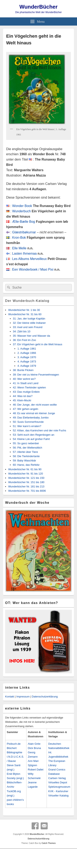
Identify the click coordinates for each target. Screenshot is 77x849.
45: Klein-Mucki (22, 400)
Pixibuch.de (14, 743)
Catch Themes (49, 843)
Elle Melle (19, 248)
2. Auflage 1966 (26, 352)
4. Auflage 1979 (26, 365)
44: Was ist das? (23, 396)
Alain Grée (34, 743)
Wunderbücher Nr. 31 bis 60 (24, 314)
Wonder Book (22, 206)
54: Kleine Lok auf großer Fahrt (31, 439)
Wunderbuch (21, 211)
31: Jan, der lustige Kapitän (29, 318)
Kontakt (9, 696)
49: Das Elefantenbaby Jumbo (31, 417)
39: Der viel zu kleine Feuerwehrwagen (36, 374)
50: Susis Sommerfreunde (28, 421)
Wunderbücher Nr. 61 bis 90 (24, 469)
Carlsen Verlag (57, 778)
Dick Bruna (34, 748)
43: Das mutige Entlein (26, 391)
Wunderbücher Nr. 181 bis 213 (26, 486)
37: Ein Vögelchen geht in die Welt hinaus (37, 344)
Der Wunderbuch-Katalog (27, 300)
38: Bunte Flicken (23, 370)
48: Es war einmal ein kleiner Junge (34, 413)
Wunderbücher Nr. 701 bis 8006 (27, 490)
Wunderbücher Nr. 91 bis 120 (25, 473)
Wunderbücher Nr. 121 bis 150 (26, 477)
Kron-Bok (19, 237)
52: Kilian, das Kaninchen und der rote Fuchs (39, 430)
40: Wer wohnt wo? (24, 378)
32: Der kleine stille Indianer (29, 322)
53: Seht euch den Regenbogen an (33, 434)
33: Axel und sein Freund (28, 327)
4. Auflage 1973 (26, 361)
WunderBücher (39, 7)
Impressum (23, 696)
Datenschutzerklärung (45, 696)
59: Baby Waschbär (24, 460)
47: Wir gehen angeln (25, 408)
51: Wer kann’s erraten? (27, 426)
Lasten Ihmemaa (24, 253)
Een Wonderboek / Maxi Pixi (32, 269)
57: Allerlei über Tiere (25, 451)
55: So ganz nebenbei (26, 443)
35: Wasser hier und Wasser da (31, 335)
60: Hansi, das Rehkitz (26, 464)
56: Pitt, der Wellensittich (27, 447)
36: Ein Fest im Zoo (24, 340)
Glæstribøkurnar (24, 232)
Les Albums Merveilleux (29, 259)
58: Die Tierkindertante (26, 456)
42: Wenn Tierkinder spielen (29, 387)
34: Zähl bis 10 (21, 331)
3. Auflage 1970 (26, 357)
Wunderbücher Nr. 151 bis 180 (26, 482)
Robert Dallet (36, 769)
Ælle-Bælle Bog (23, 221)
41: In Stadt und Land (25, 383)
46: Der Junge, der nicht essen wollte (35, 404)
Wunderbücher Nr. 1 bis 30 (24, 309)
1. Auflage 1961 (26, 348)
